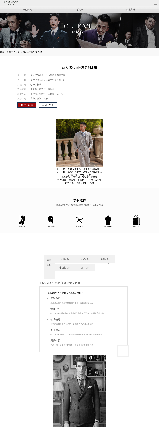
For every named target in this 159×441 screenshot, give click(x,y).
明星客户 (11, 52)
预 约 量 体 (27, 105)
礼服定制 (65, 259)
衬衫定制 (85, 259)
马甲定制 (105, 259)
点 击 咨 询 (48, 105)
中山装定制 (64, 267)
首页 (2, 52)
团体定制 (85, 267)
